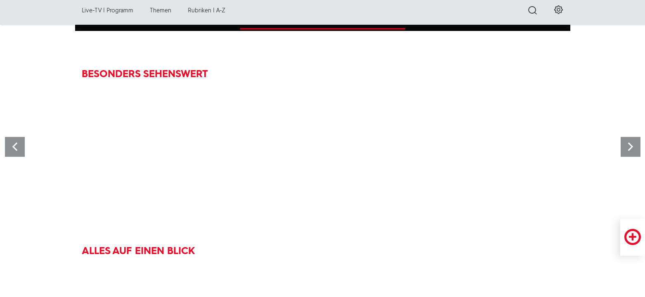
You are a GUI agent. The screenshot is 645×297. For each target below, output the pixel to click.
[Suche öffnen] (532, 13)
